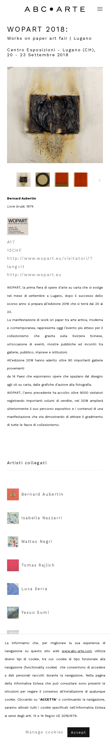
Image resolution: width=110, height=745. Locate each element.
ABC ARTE (55, 9)
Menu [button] (99, 9)
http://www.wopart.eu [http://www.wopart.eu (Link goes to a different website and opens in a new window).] (34, 274)
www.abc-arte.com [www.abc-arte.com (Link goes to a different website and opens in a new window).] (77, 651)
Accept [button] (78, 732)
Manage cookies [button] (44, 732)
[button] (23, 180)
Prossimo (99, 181)
